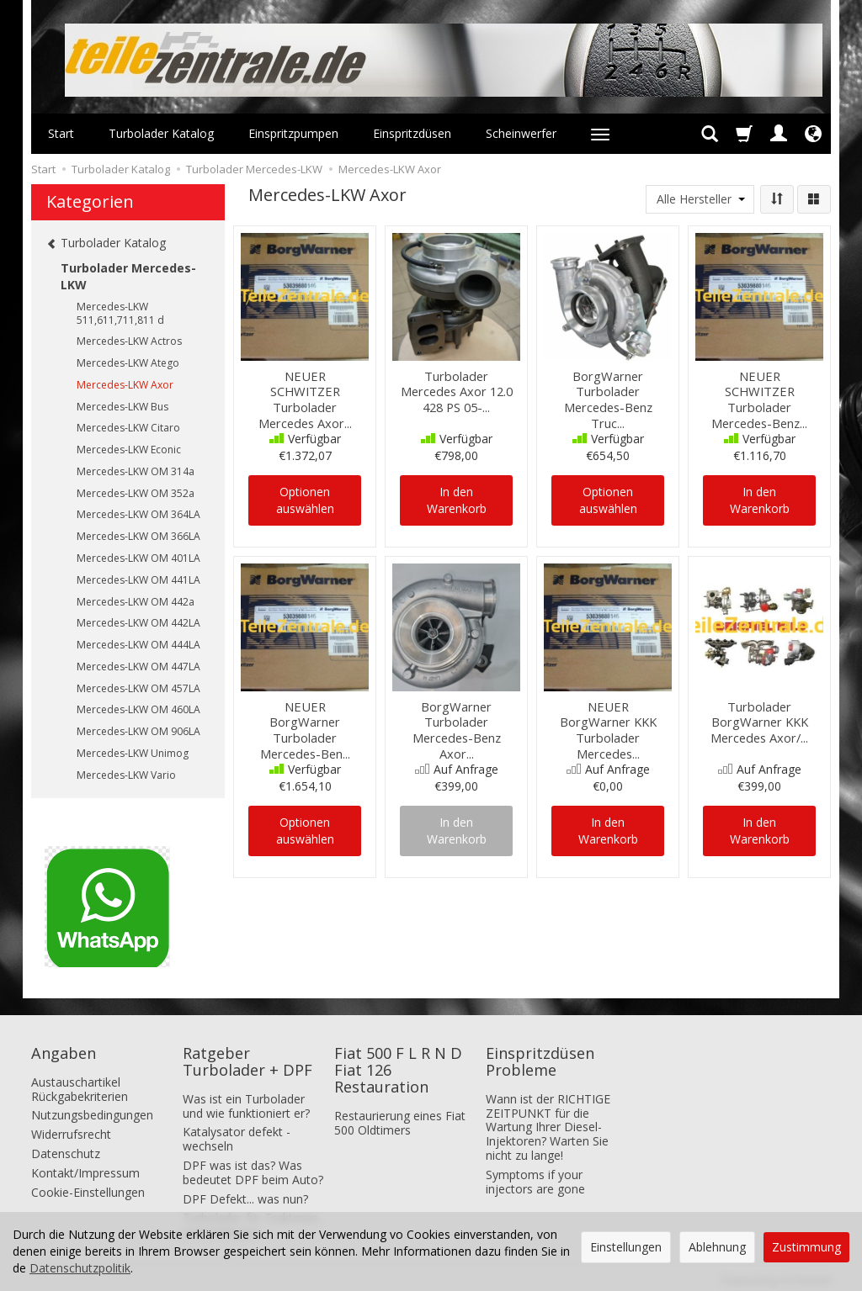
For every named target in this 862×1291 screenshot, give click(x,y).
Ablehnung (717, 1247)
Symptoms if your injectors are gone (535, 1174)
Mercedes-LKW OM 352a (135, 493)
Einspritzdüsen (412, 133)
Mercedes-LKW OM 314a (135, 471)
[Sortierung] (777, 199)
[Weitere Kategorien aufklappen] (600, 134)
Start (61, 133)
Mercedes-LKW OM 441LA (138, 580)
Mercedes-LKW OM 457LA (138, 688)
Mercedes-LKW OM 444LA (138, 645)
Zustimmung (806, 1247)
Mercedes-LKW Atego (128, 363)
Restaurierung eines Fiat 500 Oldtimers (400, 1115)
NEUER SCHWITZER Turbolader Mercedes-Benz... (759, 389)
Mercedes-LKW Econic (129, 449)
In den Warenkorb (457, 500)
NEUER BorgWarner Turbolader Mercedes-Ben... (305, 719)
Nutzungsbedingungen (92, 1108)
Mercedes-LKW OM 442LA (138, 623)
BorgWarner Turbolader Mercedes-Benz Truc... (608, 396)
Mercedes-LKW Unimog (133, 753)
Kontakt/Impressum (85, 1165)
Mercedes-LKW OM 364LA (138, 514)
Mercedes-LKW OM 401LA (138, 558)
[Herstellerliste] (700, 199)
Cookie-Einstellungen (88, 1185)
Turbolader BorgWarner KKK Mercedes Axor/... (759, 719)
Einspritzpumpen (293, 133)
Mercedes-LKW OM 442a (135, 602)
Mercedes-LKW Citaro (128, 428)
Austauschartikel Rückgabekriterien (79, 1081)
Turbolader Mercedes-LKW (128, 276)
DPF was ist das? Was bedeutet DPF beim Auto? (253, 1166)
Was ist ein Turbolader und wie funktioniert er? (246, 1098)
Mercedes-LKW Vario (126, 775)
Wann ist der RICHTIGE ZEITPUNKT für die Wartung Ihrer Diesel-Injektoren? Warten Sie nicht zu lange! (548, 1119)
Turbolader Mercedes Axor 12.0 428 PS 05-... (456, 389)
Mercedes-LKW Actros (129, 341)
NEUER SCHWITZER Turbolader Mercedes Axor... (305, 389)
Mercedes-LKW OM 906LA (138, 731)
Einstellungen (626, 1247)
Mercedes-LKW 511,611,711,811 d (120, 313)
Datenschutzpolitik (79, 1268)
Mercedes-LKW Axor (125, 385)
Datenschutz (65, 1147)
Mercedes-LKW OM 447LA (138, 666)
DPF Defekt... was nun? (245, 1191)
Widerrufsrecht (71, 1127)
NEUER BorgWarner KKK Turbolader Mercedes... (608, 719)
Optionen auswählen (305, 500)
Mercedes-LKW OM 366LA (138, 536)
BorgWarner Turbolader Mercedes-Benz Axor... (456, 726)
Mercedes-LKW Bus (122, 406)
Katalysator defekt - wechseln (236, 1132)
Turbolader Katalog (161, 133)
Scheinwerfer (521, 133)
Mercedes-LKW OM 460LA (138, 709)
